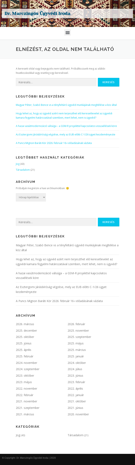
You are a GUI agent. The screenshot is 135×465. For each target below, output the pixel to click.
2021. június (75, 408)
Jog (17, 164)
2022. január (76, 395)
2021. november (26, 401)
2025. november (78, 330)
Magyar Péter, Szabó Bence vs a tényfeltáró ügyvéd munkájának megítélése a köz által (66, 105)
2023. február (76, 382)
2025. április (23, 350)
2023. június (75, 375)
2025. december (26, 330)
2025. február (24, 356)
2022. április (75, 388)
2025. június (23, 343)
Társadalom (23, 169)
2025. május (76, 343)
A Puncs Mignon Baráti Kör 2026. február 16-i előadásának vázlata (54, 143)
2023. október (25, 375)
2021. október (77, 401)
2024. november (26, 363)
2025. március (77, 350)
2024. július (75, 369)
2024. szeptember (27, 369)
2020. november (78, 414)
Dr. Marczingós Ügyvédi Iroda (37, 13)
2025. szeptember (79, 337)
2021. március (25, 414)
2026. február (76, 324)
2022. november (26, 388)
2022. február (24, 395)
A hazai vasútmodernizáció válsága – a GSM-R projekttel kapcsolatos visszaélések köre (66, 126)
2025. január (76, 356)
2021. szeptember (27, 408)
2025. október (25, 337)
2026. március (25, 324)
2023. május (24, 382)
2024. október (77, 363)
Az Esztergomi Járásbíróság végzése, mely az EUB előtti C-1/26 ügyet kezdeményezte (65, 134)
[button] (67, 32)
